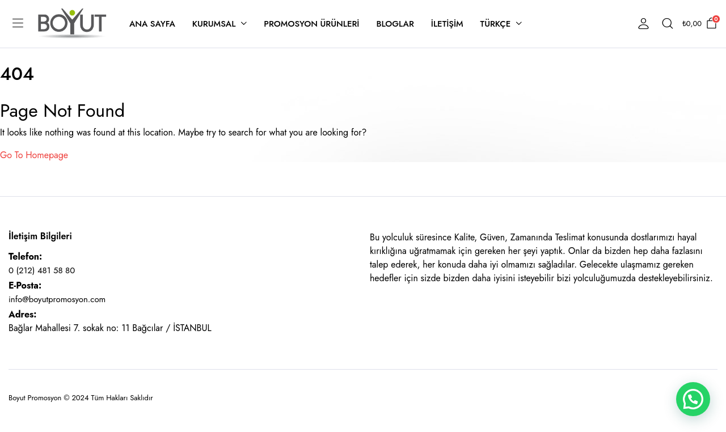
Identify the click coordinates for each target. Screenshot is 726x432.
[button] (693, 399)
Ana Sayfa (152, 24)
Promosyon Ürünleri (311, 24)
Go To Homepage (34, 155)
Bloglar (394, 24)
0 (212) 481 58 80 (42, 270)
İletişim (447, 24)
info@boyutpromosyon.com (57, 299)
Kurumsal (214, 24)
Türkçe (495, 24)
